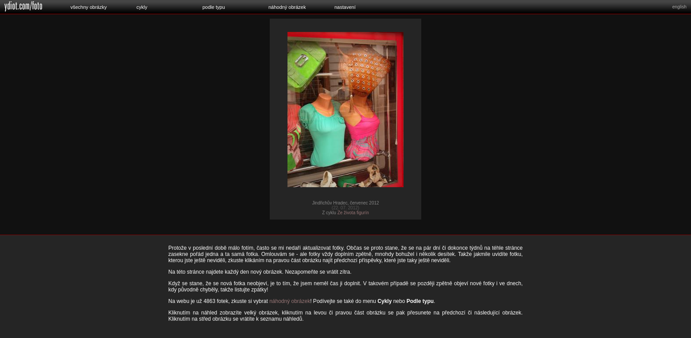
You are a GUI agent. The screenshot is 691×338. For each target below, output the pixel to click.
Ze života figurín (353, 212)
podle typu (213, 7)
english (679, 6)
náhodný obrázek (287, 7)
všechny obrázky (88, 7)
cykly (141, 7)
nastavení (345, 7)
